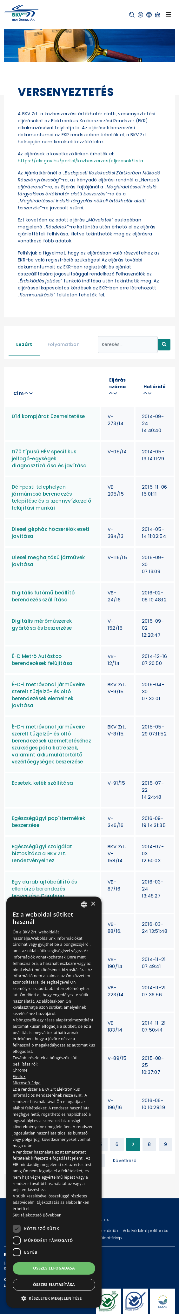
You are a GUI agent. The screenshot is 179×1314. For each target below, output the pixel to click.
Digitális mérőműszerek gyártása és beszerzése (42, 624)
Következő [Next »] (125, 1160)
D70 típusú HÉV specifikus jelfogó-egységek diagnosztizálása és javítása (49, 458)
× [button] (92, 904)
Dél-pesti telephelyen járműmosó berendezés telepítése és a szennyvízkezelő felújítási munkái (51, 497)
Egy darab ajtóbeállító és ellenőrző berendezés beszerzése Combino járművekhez (44, 892)
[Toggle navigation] (168, 14)
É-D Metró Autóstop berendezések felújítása (42, 660)
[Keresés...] (128, 344)
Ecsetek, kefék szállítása (42, 783)
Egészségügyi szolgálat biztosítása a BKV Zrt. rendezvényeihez (42, 853)
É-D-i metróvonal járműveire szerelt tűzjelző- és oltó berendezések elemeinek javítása (48, 695)
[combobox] (84, 904)
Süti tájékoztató (27, 1215)
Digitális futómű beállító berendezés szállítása (43, 596)
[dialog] (54, 1102)
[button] (132, 14)
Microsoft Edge (27, 1083)
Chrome (20, 1070)
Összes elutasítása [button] (54, 1284)
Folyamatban (64, 344)
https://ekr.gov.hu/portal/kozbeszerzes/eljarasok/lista (80, 161)
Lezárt (24, 344)
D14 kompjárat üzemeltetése (48, 416)
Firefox (19, 1076)
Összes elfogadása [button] (54, 1268)
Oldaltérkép (111, 1238)
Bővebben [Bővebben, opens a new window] (52, 1215)
